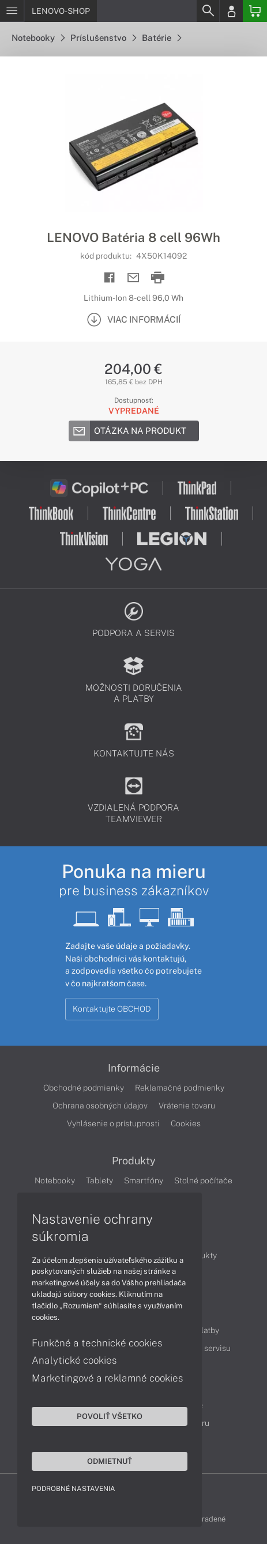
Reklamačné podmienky (179, 1087)
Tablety (99, 1180)
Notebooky (38, 38)
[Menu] (12, 11)
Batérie (161, 38)
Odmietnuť (109, 1461)
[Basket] (255, 11)
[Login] (231, 11)
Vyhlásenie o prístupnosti (113, 1123)
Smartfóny (143, 1180)
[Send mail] (133, 278)
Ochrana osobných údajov (100, 1105)
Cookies (186, 1123)
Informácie (134, 1068)
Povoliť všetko (109, 1416)
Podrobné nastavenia (73, 1489)
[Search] (207, 11)
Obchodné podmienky (83, 1087)
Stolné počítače (203, 1180)
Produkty (134, 1161)
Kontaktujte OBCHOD (112, 1008)
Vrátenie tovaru (187, 1105)
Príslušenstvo (103, 38)
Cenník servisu (204, 1348)
